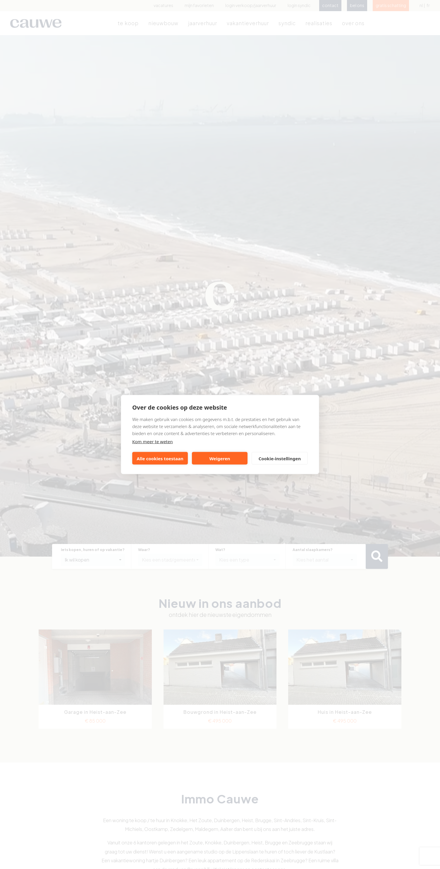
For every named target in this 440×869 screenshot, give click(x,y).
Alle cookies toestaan (160, 458)
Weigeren (219, 458)
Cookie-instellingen (280, 458)
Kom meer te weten (152, 441)
